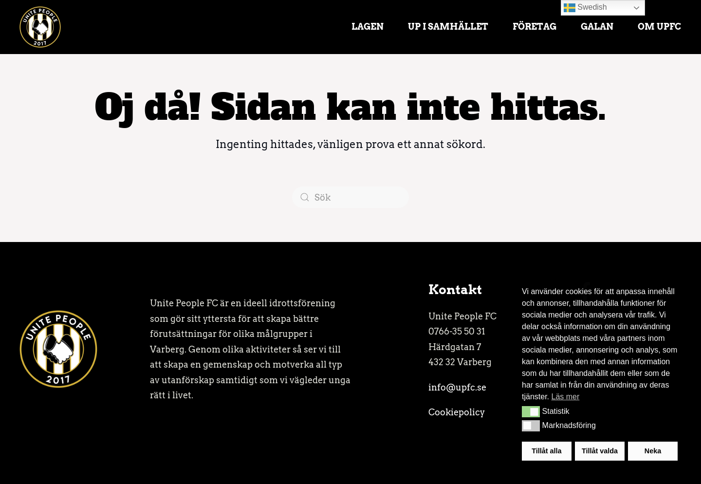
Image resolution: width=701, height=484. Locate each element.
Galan (597, 26)
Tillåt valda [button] (600, 451)
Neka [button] (653, 451)
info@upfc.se (457, 387)
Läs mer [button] (565, 396)
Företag (534, 26)
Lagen (367, 26)
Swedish (585, 8)
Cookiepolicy (456, 412)
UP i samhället (448, 26)
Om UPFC (660, 26)
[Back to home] (40, 27)
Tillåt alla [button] (546, 451)
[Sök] (350, 197)
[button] (531, 411)
